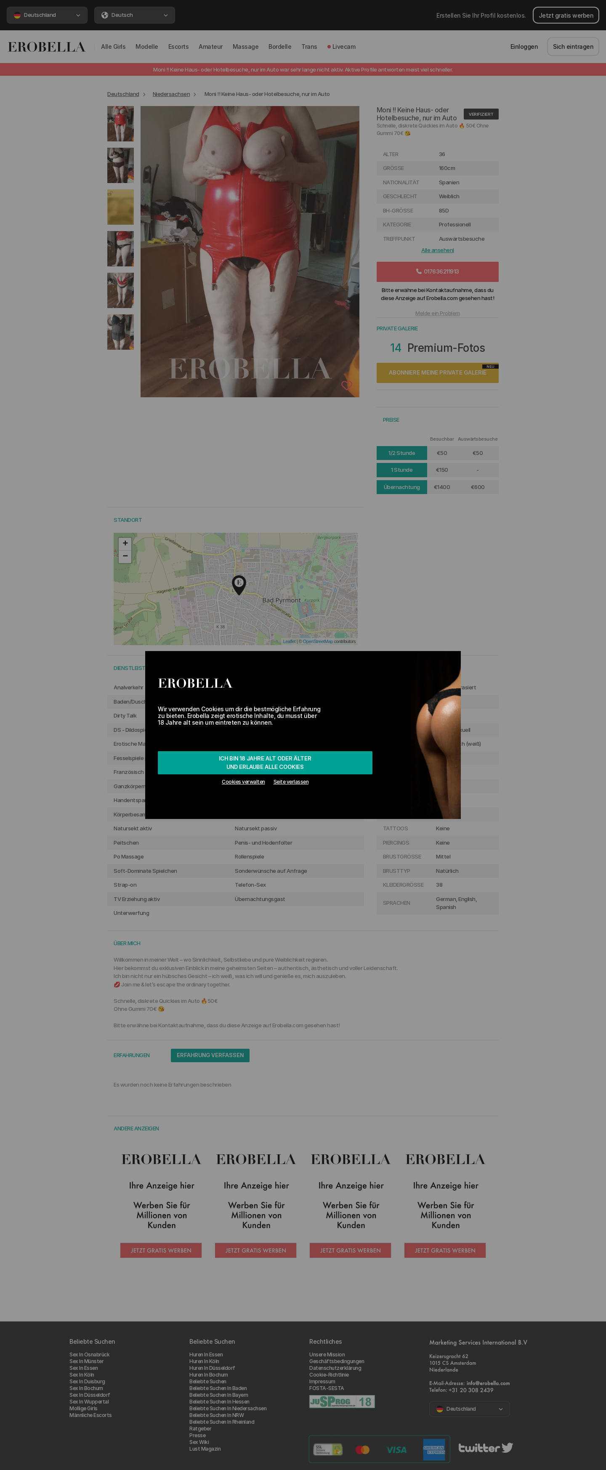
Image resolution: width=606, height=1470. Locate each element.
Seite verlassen (291, 782)
